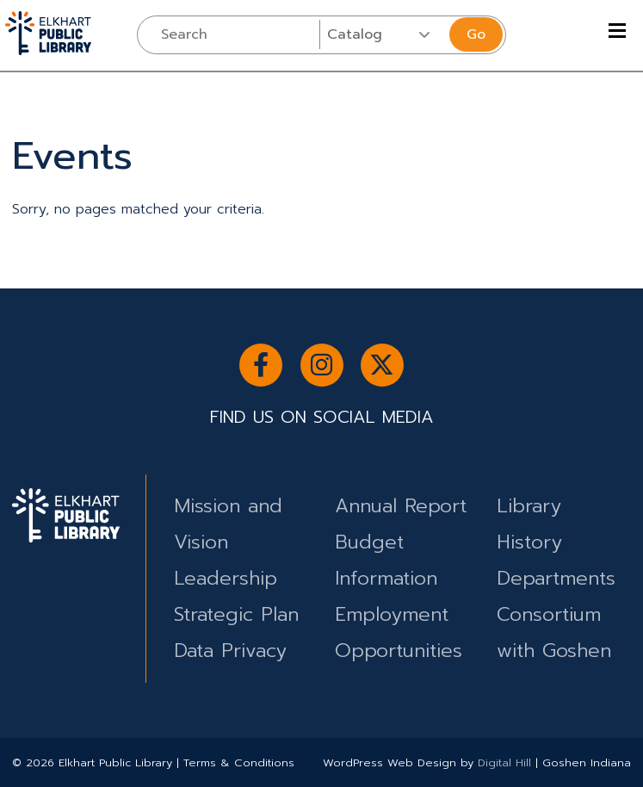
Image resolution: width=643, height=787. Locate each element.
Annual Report (401, 506)
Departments (556, 578)
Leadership (225, 578)
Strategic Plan (236, 614)
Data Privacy (230, 650)
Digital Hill (504, 762)
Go (476, 34)
